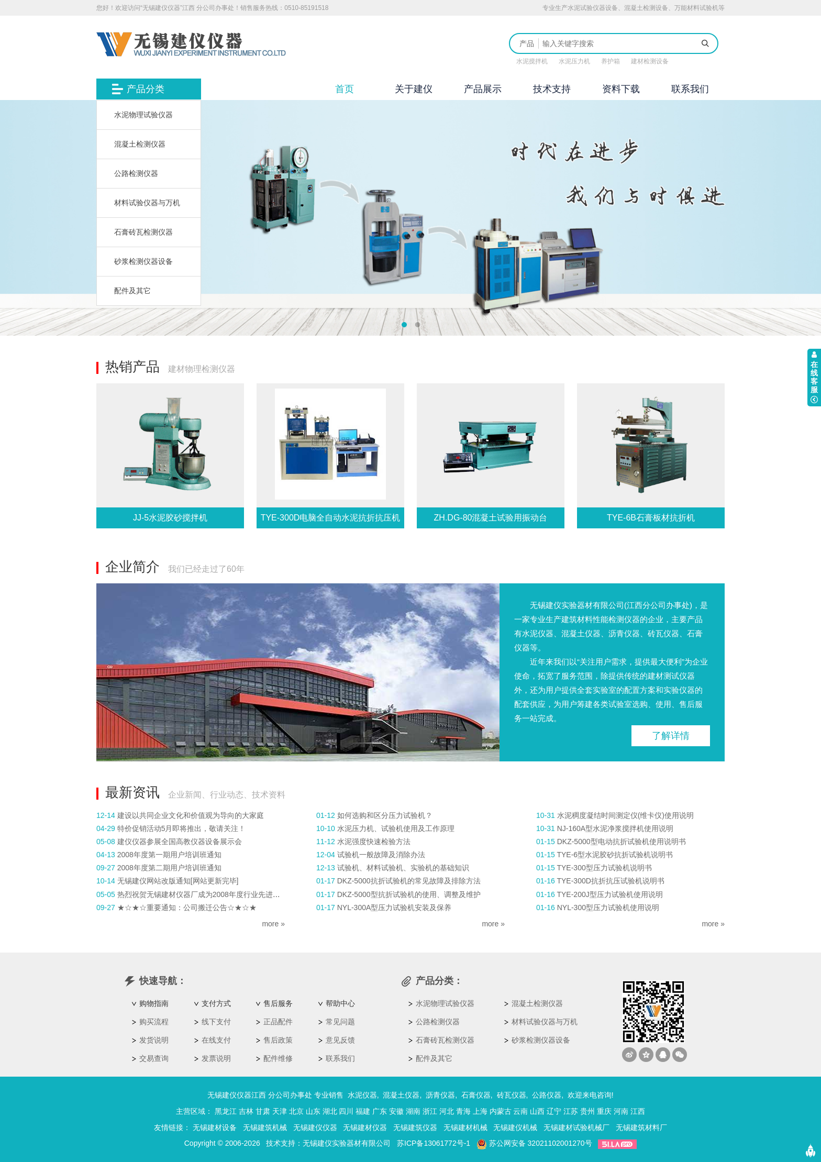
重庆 (604, 1111)
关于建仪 (413, 89)
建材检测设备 (650, 61)
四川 (346, 1111)
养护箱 (610, 61)
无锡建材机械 (465, 1127)
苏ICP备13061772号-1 (433, 1143)
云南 (520, 1111)
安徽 (396, 1111)
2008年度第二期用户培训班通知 (169, 868)
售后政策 (278, 1040)
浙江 (430, 1111)
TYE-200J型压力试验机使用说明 (609, 894)
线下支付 (216, 1021)
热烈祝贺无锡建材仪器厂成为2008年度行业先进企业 (202, 894)
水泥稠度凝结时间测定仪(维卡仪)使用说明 (625, 815)
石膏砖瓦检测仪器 (143, 232)
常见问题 (340, 1021)
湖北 (330, 1111)
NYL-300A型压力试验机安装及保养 (394, 907)
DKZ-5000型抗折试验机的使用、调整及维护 (409, 894)
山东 (313, 1111)
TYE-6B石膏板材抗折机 (651, 517)
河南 (621, 1111)
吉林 (246, 1111)
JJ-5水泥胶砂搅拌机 (170, 517)
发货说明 (154, 1040)
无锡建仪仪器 (315, 1127)
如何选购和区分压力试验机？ (384, 815)
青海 (463, 1111)
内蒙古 (501, 1111)
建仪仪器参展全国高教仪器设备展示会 (179, 841)
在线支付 (216, 1040)
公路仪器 (546, 1095)
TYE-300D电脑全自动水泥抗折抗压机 (331, 517)
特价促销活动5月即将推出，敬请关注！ (181, 828)
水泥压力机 (574, 61)
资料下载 (621, 89)
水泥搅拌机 (532, 61)
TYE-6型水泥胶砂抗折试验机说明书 (615, 854)
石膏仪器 (476, 1095)
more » (273, 924)
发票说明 (216, 1058)
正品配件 (278, 1021)
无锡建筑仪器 (415, 1127)
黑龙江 (226, 1111)
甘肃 (263, 1111)
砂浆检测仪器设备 (143, 261)
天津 (279, 1111)
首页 (344, 89)
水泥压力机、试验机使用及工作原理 (395, 828)
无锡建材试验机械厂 (576, 1127)
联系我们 (690, 89)
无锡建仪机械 (515, 1127)
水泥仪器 (362, 1095)
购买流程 (154, 1021)
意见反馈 (340, 1040)
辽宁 (554, 1111)
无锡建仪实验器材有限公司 (347, 1143)
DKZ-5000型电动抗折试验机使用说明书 (621, 841)
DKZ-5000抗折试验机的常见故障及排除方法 (409, 881)
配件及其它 (132, 290)
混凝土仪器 (401, 1095)
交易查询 (154, 1058)
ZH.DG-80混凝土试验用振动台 (491, 517)
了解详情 (671, 736)
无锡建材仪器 (365, 1127)
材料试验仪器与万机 (147, 202)
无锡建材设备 (215, 1127)
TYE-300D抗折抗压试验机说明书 (610, 881)
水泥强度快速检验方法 (373, 841)
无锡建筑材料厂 (641, 1127)
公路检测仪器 (136, 173)
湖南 (413, 1111)
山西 (537, 1111)
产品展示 (483, 89)
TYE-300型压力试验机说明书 (604, 868)
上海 (480, 1111)
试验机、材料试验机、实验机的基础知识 (403, 868)
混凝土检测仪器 (139, 144)
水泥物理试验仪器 (143, 114)
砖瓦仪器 (511, 1095)
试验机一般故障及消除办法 (381, 854)
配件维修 (278, 1058)
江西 (637, 1111)
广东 (379, 1111)
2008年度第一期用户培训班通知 (169, 854)
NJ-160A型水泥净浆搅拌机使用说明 (615, 828)
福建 (363, 1111)
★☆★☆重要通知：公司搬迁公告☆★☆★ (187, 907)
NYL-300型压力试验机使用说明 (608, 907)
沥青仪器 (440, 1095)
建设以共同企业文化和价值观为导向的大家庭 (190, 815)
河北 (446, 1111)
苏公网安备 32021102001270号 (534, 1143)
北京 (296, 1111)
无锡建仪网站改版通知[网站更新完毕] (178, 881)
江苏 (570, 1111)
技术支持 (552, 89)
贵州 (587, 1111)
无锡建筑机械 (265, 1127)
